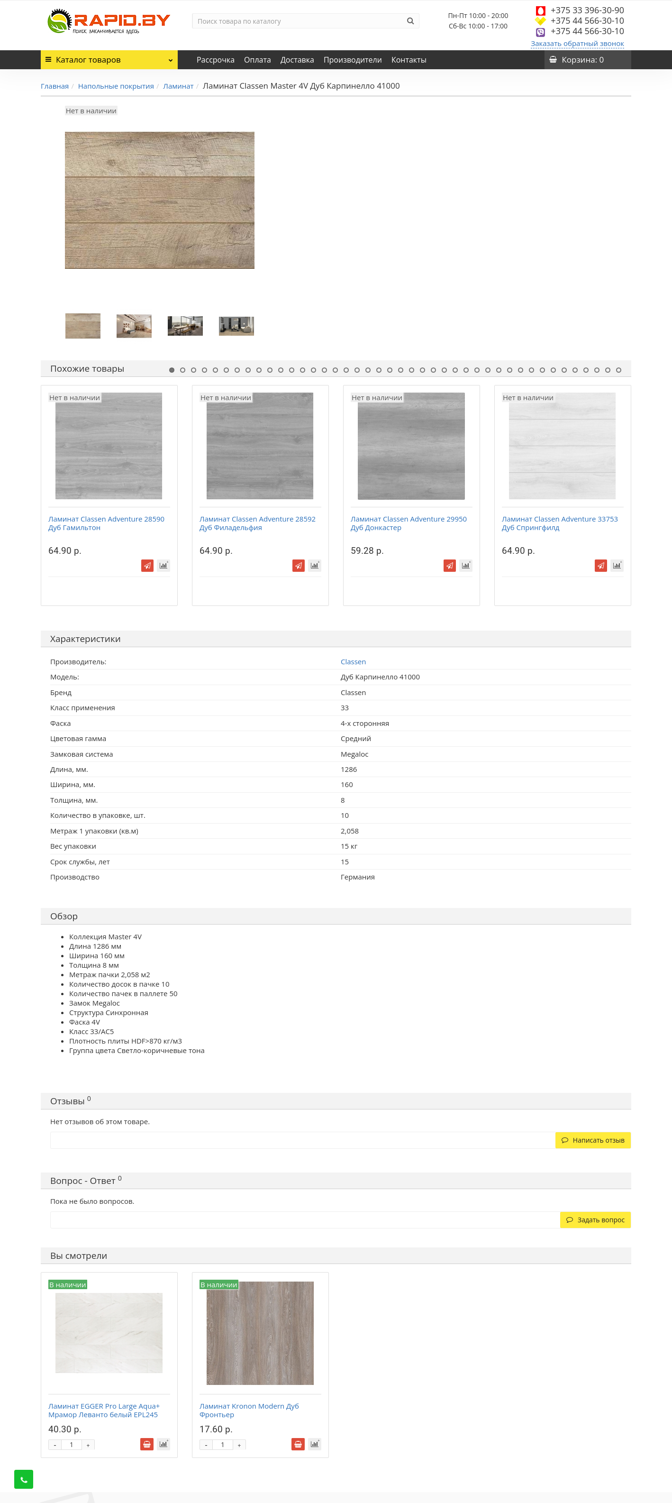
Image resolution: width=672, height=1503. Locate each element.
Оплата (257, 60)
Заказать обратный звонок (577, 43)
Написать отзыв (593, 1140)
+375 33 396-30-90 (587, 10)
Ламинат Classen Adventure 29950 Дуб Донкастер (409, 523)
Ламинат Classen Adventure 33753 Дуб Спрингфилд (560, 523)
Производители (353, 60)
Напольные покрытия (116, 86)
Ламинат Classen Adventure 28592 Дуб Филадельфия (258, 523)
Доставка (297, 60)
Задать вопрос (595, 1219)
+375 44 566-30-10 (587, 20)
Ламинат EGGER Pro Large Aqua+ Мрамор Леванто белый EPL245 (104, 1410)
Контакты (409, 60)
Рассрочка (216, 60)
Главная (55, 86)
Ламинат (178, 86)
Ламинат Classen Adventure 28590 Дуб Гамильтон (106, 523)
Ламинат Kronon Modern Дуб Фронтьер (249, 1410)
